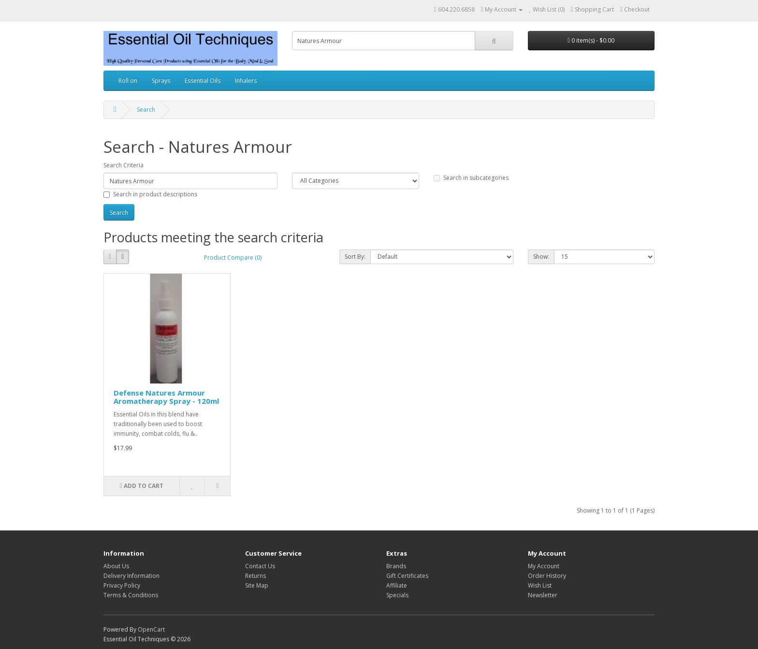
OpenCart (151, 629)
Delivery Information (131, 576)
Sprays (161, 80)
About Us (116, 566)
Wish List (540, 585)
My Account (543, 566)
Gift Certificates (407, 576)
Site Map (256, 585)
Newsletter (542, 595)
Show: (541, 256)
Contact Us (260, 566)
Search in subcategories (471, 178)
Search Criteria (123, 165)
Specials (397, 595)
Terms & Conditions (130, 595)
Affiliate (396, 585)
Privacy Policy (121, 585)
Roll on (127, 80)
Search (146, 109)
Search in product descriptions (150, 194)
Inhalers (246, 80)
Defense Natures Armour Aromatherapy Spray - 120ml (166, 397)
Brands (396, 566)
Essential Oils (202, 80)
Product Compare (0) (233, 257)
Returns (255, 576)
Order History (547, 576)
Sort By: (355, 256)
